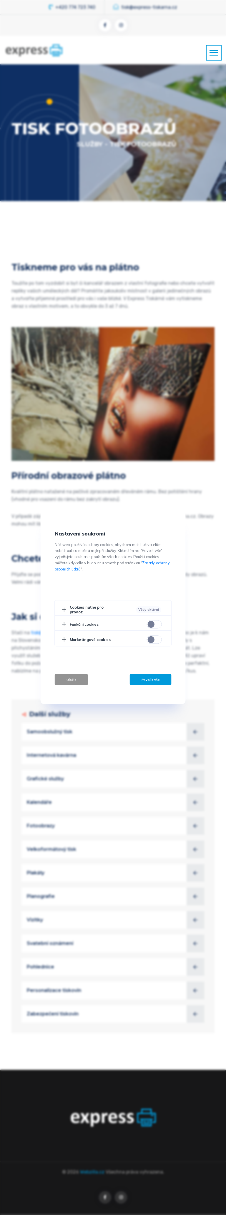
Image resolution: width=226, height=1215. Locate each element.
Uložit (71, 679)
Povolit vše (151, 679)
